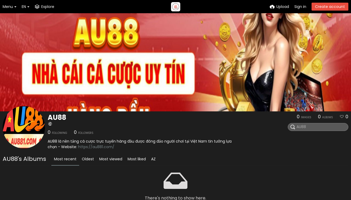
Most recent (65, 159)
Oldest (88, 159)
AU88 (57, 117)
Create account (330, 6)
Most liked (137, 159)
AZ (153, 159)
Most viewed (110, 159)
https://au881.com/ (96, 146)
